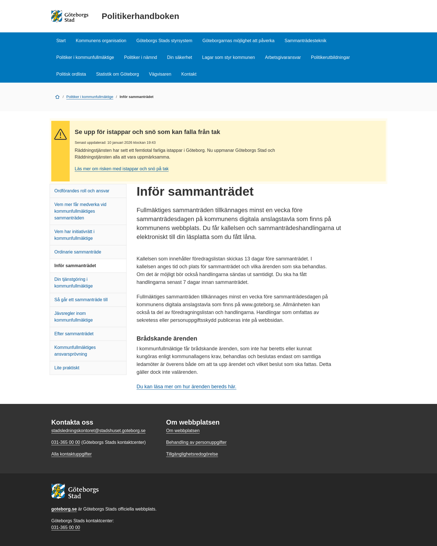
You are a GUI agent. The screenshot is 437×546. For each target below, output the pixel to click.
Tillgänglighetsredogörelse (192, 454)
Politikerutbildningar (330, 57)
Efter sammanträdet (74, 333)
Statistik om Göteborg (117, 74)
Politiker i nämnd (140, 57)
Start (61, 40)
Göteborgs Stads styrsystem (164, 40)
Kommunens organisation (101, 40)
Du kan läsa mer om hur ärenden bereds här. (186, 386)
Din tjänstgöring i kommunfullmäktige (73, 282)
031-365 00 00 (65, 527)
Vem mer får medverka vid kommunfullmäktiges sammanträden (80, 211)
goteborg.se (64, 509)
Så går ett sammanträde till (81, 299)
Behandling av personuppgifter (196, 442)
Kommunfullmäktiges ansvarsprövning (75, 350)
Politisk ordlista (71, 74)
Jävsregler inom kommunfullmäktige (73, 316)
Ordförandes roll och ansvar (81, 190)
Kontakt (188, 74)
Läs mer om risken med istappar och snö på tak (122, 168)
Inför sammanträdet (75, 265)
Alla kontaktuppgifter (71, 454)
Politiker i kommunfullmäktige (85, 57)
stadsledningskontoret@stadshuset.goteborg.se (98, 430)
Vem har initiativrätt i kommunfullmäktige (74, 235)
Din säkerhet (179, 57)
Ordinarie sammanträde (77, 252)
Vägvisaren (160, 74)
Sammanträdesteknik (305, 40)
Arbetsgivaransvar (283, 57)
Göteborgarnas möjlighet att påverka (238, 40)
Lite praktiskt (66, 367)
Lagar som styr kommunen (228, 57)
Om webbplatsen (183, 430)
